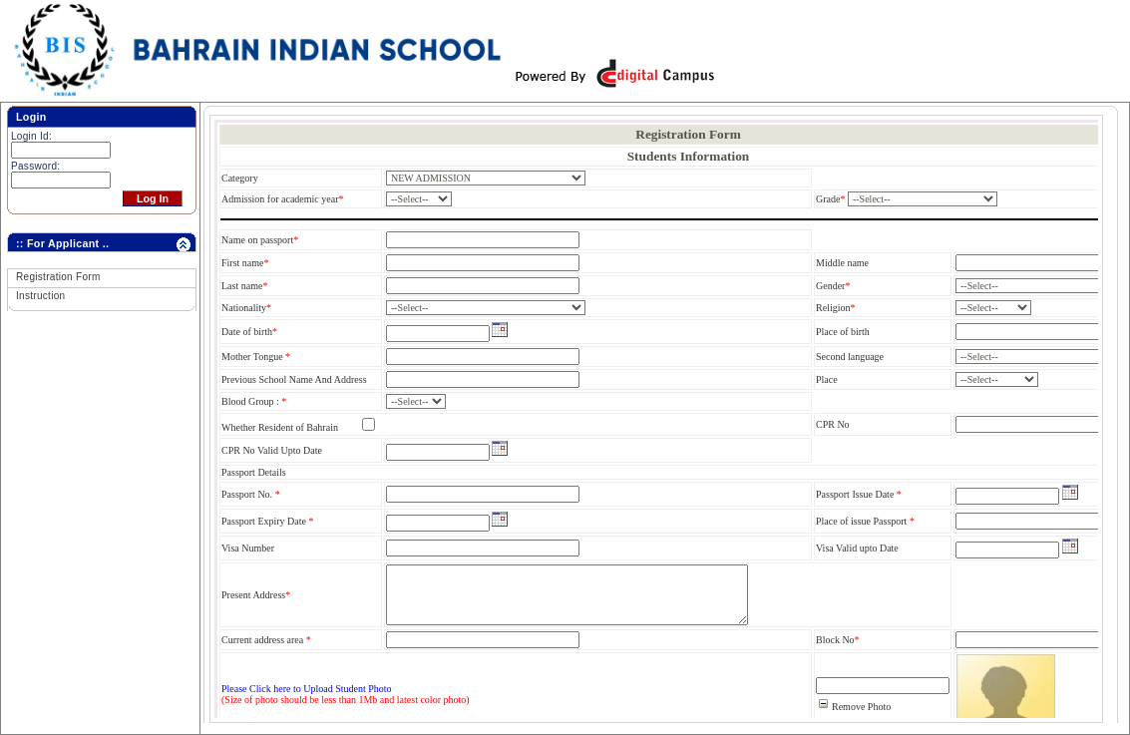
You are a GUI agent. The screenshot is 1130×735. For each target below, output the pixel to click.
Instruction (40, 295)
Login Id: (31, 136)
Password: (35, 166)
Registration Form (58, 276)
